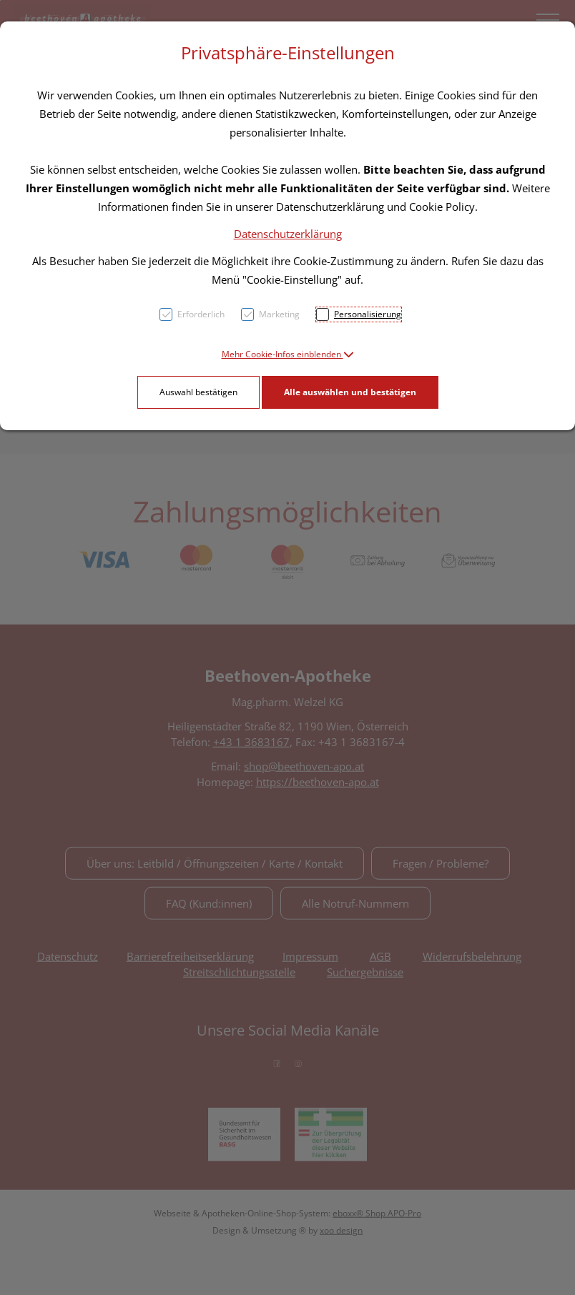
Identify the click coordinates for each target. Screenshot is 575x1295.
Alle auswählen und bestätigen (350, 392)
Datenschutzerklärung (288, 234)
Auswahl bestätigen (198, 392)
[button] (288, 354)
